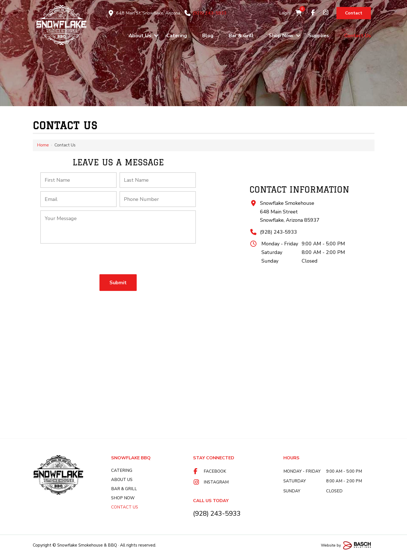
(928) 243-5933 (209, 13)
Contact (353, 13)
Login (284, 13)
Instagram (216, 482)
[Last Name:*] (157, 180)
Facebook (215, 471)
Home (43, 145)
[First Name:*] (78, 180)
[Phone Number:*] (157, 199)
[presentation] (118, 259)
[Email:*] (78, 199)
